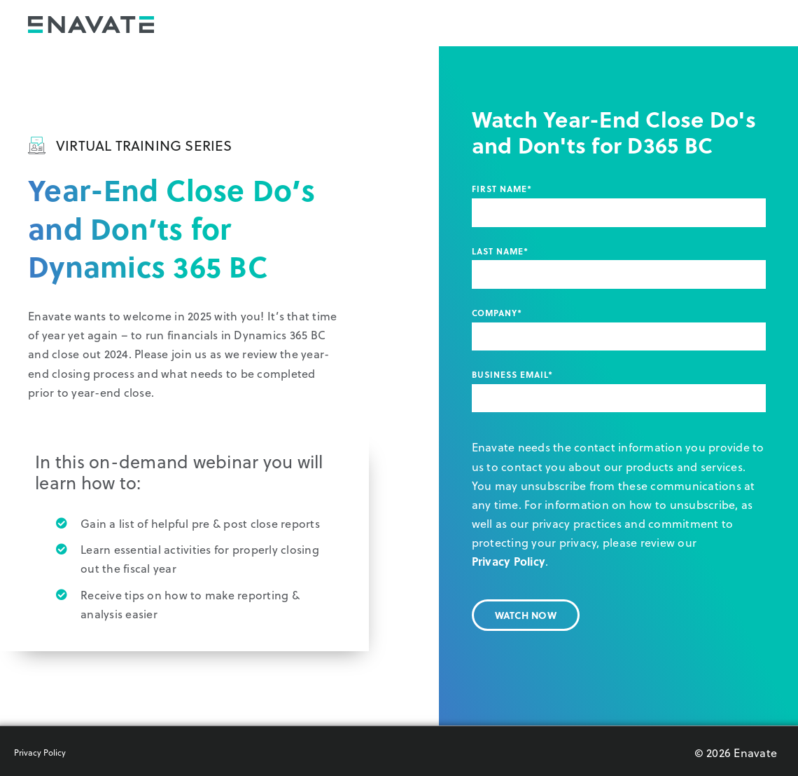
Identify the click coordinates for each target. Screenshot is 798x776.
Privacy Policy (509, 561)
